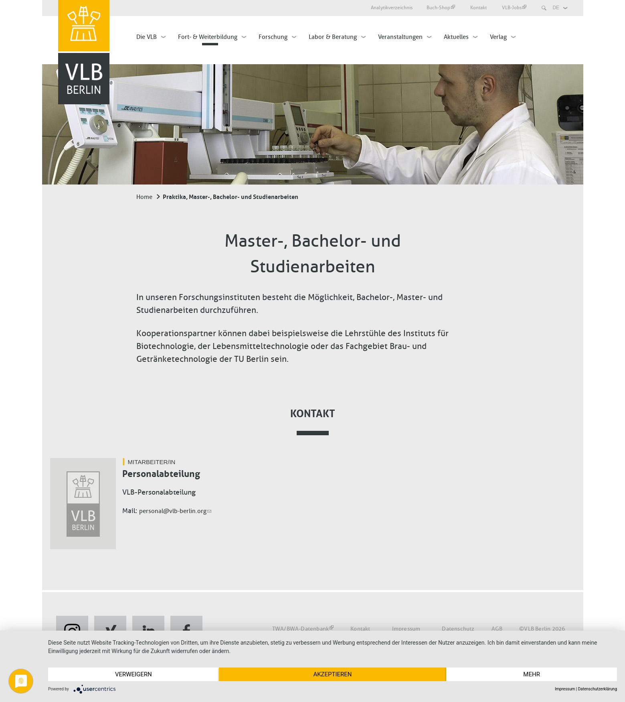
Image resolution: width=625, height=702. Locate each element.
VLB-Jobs (514, 7)
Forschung (273, 37)
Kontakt (479, 7)
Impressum (406, 628)
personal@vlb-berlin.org (175, 511)
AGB (497, 628)
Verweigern (133, 674)
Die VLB (146, 37)
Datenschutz (458, 628)
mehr (531, 674)
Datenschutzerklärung (597, 689)
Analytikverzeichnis (392, 7)
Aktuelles (456, 37)
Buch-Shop (441, 7)
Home (144, 197)
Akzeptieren (332, 674)
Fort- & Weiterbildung (207, 37)
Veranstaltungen (400, 37)
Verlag (498, 37)
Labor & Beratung (333, 37)
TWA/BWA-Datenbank (303, 628)
